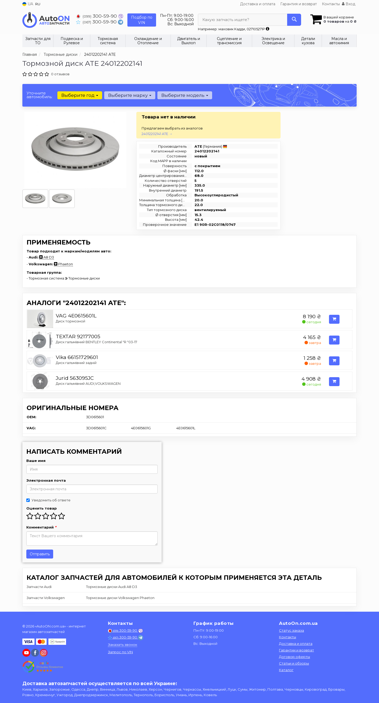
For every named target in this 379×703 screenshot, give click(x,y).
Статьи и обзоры (294, 663)
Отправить (40, 554)
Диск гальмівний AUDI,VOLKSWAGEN (88, 383)
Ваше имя (36, 460)
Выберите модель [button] (184, 95)
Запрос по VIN (120, 652)
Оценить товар (41, 508)
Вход (348, 4)
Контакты (331, 4)
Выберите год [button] (79, 95)
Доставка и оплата (257, 4)
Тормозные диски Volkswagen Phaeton (120, 598)
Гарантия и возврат (298, 4)
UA (27, 4)
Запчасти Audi (39, 587)
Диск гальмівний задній (76, 363)
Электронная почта (46, 480)
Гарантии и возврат (296, 650)
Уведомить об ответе (48, 500)
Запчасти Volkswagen (46, 598)
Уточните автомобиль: (39, 95)
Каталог (286, 670)
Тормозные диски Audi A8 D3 (111, 587)
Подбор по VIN (141, 20)
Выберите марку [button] (129, 95)
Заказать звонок (122, 644)
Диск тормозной (70, 321)
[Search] (294, 20)
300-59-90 (97, 16)
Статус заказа (291, 630)
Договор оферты (294, 657)
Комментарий (41, 527)
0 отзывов (60, 74)
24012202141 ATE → (157, 134)
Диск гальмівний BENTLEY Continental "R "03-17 (96, 342)
